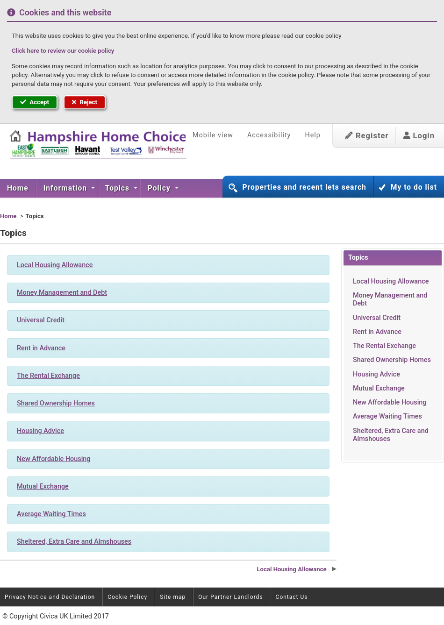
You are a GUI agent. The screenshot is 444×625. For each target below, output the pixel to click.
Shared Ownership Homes (392, 360)
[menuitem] (18, 188)
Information (66, 188)
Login (419, 135)
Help (312, 135)
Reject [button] (84, 102)
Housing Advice (376, 374)
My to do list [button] (414, 187)
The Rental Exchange (384, 346)
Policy (160, 188)
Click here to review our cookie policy (63, 50)
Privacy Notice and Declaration (50, 597)
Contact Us (292, 597)
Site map (173, 597)
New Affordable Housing (390, 402)
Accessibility (269, 135)
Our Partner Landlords (230, 597)
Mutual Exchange (379, 388)
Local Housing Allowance (391, 281)
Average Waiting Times (387, 416)
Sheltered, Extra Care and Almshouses (391, 435)
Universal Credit (377, 318)
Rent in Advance (377, 332)
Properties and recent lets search (304, 187)
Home (18, 188)
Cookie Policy (127, 597)
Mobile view (213, 135)
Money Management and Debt (390, 299)
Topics (118, 188)
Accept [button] (34, 102)
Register (367, 135)
